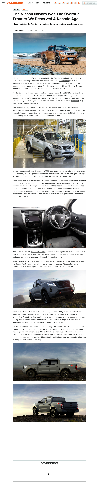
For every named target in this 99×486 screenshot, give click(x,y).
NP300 (71, 86)
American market (58, 89)
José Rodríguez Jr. (20, 30)
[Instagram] (75, 3)
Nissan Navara (33, 93)
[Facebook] (55, 3)
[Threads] (71, 3)
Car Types (16, 9)
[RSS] (79, 3)
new (52, 83)
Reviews (46, 3)
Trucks (25, 9)
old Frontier (40, 83)
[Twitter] (67, 3)
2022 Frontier (64, 81)
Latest (30, 3)
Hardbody (17, 264)
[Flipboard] (63, 3)
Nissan (15, 78)
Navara (79, 86)
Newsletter (89, 3)
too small (33, 89)
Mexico (72, 329)
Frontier (57, 78)
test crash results (38, 252)
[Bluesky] (59, 3)
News (38, 3)
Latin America (24, 96)
